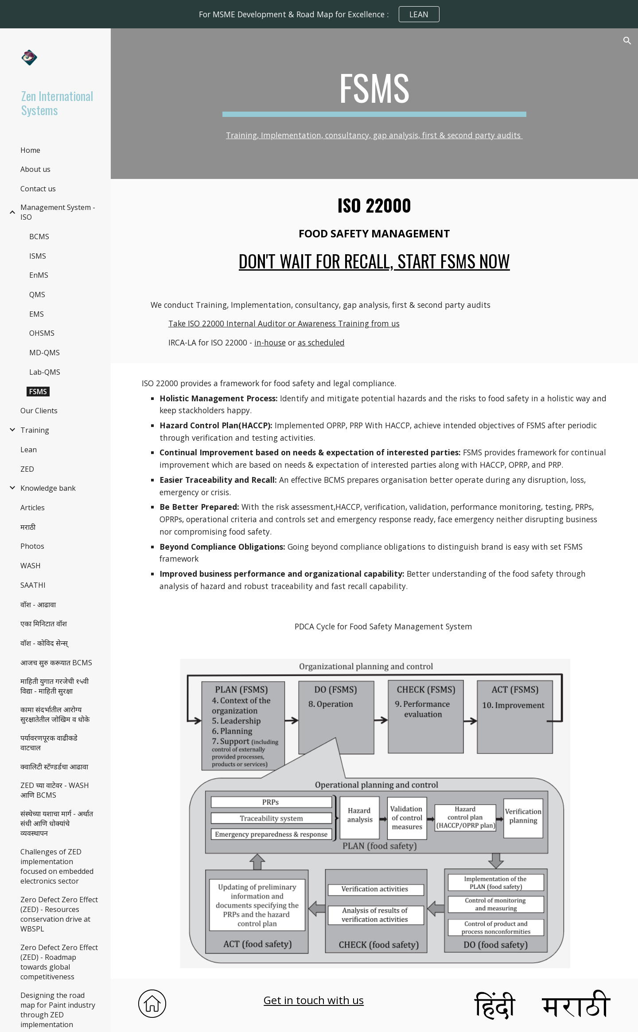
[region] (319, 14)
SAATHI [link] (33, 585)
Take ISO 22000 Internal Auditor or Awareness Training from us (284, 323)
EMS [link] (36, 314)
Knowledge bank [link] (48, 488)
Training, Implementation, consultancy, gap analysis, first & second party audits (374, 135)
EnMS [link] (38, 275)
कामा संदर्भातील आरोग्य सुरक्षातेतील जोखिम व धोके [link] (54, 714)
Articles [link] (32, 507)
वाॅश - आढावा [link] (38, 604)
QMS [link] (37, 294)
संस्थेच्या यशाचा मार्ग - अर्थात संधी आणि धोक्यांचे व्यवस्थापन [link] (56, 823)
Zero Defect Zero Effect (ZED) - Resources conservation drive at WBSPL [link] (59, 914)
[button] (627, 40)
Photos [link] (32, 546)
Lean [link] (28, 449)
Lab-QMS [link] (44, 372)
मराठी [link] (27, 527)
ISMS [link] (37, 256)
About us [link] (35, 169)
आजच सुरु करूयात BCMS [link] (56, 662)
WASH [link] (30, 565)
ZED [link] (27, 469)
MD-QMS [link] (44, 352)
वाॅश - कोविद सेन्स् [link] (44, 643)
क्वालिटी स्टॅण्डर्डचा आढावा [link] (54, 767)
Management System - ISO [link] (57, 212)
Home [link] (30, 150)
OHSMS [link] (41, 333)
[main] (374, 91)
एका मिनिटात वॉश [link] (43, 624)
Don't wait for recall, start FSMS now (374, 260)
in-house (270, 342)
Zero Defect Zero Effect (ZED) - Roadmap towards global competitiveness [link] (59, 962)
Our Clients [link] (39, 410)
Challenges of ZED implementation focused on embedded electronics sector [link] (56, 866)
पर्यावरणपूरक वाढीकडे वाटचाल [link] (49, 743)
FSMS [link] (38, 391)
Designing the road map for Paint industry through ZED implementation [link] (57, 1009)
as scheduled (321, 342)
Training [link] (34, 430)
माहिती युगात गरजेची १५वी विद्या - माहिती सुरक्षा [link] (54, 686)
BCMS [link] (39, 236)
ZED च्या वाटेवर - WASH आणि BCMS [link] (54, 790)
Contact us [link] (38, 189)
